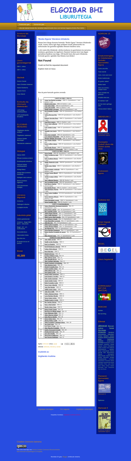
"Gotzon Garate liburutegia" (22, 139)
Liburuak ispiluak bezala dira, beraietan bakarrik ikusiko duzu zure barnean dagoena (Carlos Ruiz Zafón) (51, 28)
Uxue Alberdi (21, 94)
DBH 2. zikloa (21, 70)
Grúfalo (100, 310)
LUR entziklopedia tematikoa (23, 115)
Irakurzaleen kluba (23, 235)
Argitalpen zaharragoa (84, 409)
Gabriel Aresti (110, 355)
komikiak (101, 342)
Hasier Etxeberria (22, 87)
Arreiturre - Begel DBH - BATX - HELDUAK (24, 223)
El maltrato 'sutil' (103, 101)
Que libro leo (21, 238)
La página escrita (22, 207)
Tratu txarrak (102, 72)
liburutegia (102, 330)
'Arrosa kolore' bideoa (105, 109)
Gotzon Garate (21, 81)
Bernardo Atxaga (108, 357)
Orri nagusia (64, 409)
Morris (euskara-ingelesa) (22, 181)
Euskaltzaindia (102, 359)
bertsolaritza (102, 334)
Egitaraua (101, 400)
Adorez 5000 (21, 155)
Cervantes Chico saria (104, 364)
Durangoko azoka (109, 342)
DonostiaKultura (22, 232)
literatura (53, 347)
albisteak (46, 347)
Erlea (112, 364)
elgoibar (111, 349)
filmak (100, 351)
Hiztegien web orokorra (24, 177)
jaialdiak (100, 341)
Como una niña (103, 68)
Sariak (58, 347)
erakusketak (105, 351)
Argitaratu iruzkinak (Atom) (71, 415)
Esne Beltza (101, 365)
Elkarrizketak (101, 355)
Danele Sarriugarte (106, 354)
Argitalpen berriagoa (45, 409)
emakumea (110, 341)
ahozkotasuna (102, 349)
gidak (100, 339)
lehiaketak (102, 332)
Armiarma (20, 201)
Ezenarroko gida (39, 24)
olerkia (106, 337)
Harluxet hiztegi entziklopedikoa (22, 165)
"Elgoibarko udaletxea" (24, 135)
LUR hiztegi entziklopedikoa (22, 111)
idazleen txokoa (108, 336)
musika (104, 347)
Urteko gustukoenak (23, 219)
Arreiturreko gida (24, 24)
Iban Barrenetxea (108, 352)
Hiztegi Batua (21, 169)
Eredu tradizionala (104, 78)
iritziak (112, 362)
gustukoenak (107, 362)
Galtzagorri (101, 362)
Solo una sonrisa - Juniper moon (104, 88)
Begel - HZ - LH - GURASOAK (22, 228)
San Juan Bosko (102, 369)
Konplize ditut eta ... (104, 97)
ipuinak (100, 352)
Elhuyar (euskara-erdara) (25, 158)
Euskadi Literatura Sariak (106, 344)
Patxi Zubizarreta (109, 367)
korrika (100, 357)
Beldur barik (102, 84)
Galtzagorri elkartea (23, 204)
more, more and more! (105, 75)
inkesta (112, 351)
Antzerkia (111, 337)
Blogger (65, 457)
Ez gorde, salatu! (103, 81)
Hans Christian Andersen (25, 84)
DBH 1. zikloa (21, 66)
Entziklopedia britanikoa (24, 161)
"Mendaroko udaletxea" (24, 143)
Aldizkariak (110, 339)
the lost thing (102, 314)
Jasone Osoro (21, 91)
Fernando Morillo (109, 360)
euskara (100, 337)
